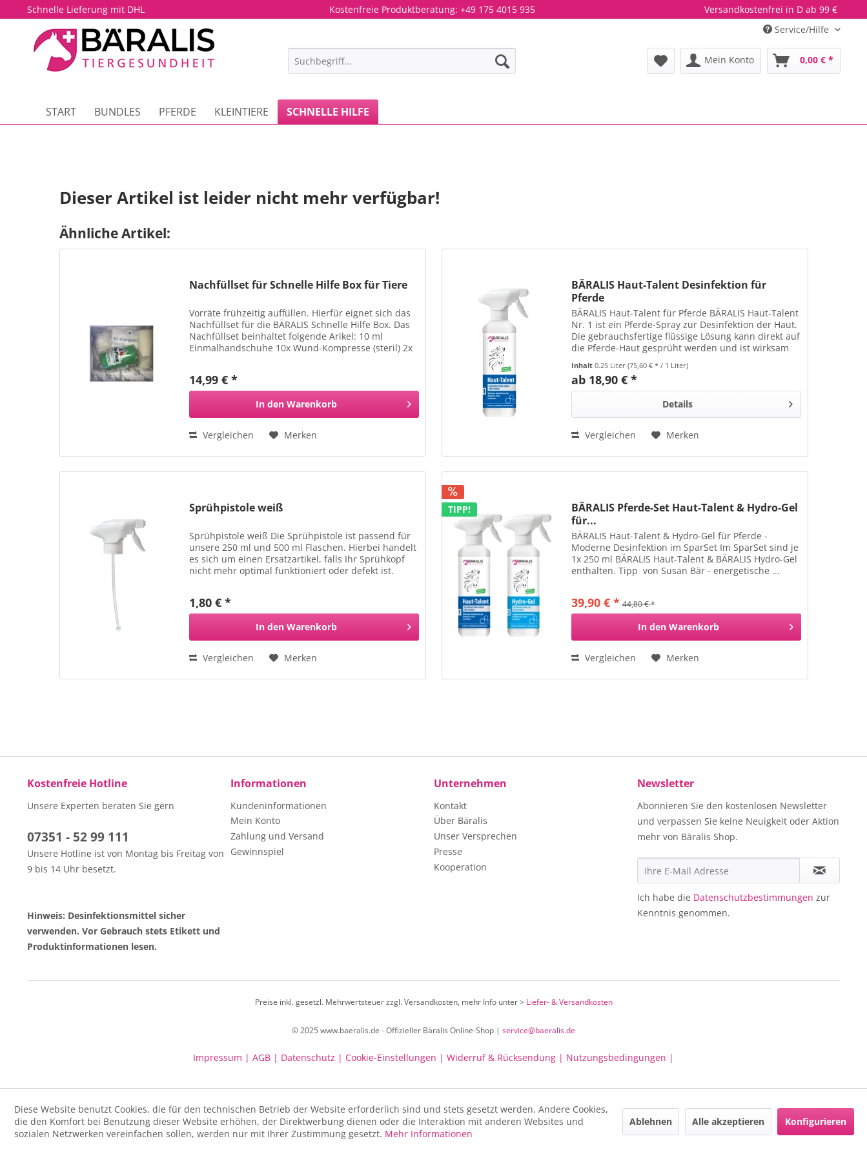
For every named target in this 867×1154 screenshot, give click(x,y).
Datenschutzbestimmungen (753, 897)
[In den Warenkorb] (304, 404)
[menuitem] (402, 61)
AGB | (266, 1057)
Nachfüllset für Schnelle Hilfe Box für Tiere (298, 285)
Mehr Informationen (429, 1134)
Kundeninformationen (278, 805)
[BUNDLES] (117, 111)
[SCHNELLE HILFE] (328, 111)
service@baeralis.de (538, 1030)
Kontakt (450, 805)
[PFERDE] (177, 111)
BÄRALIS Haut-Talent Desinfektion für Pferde (668, 291)
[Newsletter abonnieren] (819, 870)
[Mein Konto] (720, 61)
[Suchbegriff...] (402, 61)
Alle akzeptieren (728, 1121)
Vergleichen (221, 435)
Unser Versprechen (475, 836)
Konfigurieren (815, 1121)
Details (727, 402)
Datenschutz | (313, 1057)
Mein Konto (255, 820)
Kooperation (460, 867)
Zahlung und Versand (277, 836)
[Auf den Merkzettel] (293, 435)
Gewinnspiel (257, 851)
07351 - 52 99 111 (78, 837)
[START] (61, 111)
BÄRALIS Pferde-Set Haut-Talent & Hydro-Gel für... (684, 514)
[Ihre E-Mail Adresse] (718, 870)
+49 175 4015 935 (497, 9)
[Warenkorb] (804, 61)
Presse (448, 851)
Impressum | (222, 1057)
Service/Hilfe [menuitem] (797, 29)
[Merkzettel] (661, 61)
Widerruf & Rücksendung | (506, 1057)
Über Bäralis (460, 820)
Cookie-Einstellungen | (396, 1057)
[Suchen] (502, 61)
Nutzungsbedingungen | (620, 1057)
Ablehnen (650, 1121)
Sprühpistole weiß (236, 508)
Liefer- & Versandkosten (569, 1001)
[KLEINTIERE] (241, 111)
